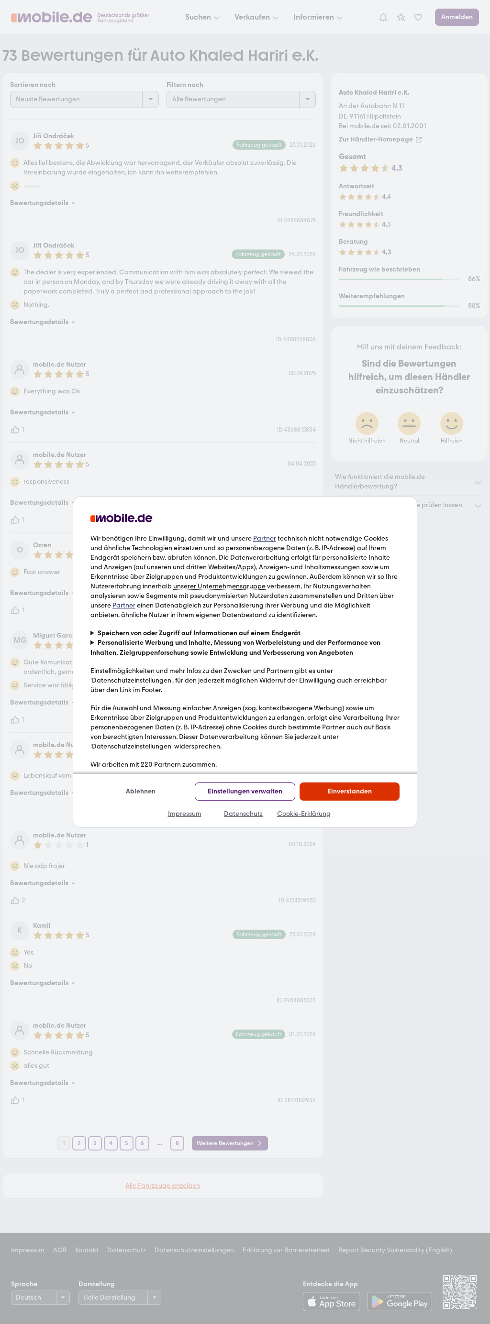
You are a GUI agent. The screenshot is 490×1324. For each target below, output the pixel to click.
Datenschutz (243, 814)
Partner (264, 538)
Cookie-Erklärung (304, 814)
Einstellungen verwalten (245, 791)
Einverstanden (349, 791)
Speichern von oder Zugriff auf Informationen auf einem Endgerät (199, 633)
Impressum (184, 814)
